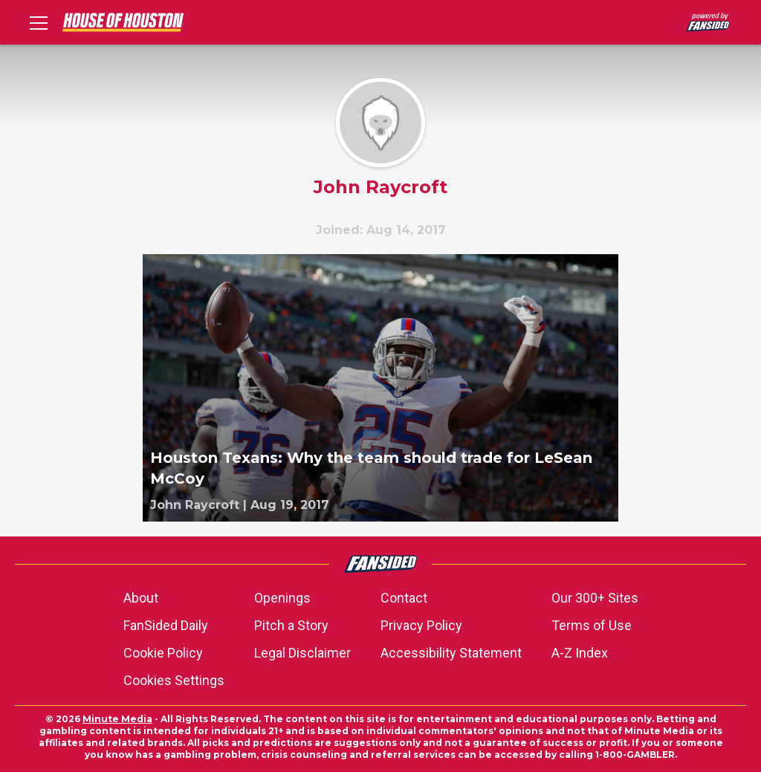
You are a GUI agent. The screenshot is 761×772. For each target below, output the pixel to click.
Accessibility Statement (451, 653)
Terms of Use (591, 625)
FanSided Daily (165, 625)
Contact (403, 598)
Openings (282, 598)
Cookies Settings (173, 680)
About (140, 598)
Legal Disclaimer (302, 653)
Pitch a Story (291, 625)
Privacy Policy (421, 625)
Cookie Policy (163, 653)
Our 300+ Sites (594, 598)
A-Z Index (579, 653)
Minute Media (117, 718)
